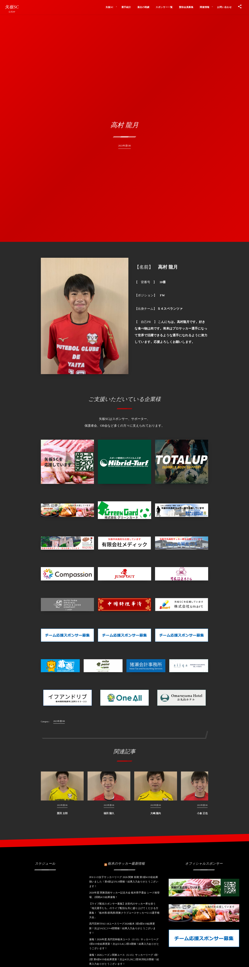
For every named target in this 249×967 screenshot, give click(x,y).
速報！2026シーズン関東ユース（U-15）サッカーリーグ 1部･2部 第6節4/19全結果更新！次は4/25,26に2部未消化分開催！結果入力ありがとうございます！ (124, 959)
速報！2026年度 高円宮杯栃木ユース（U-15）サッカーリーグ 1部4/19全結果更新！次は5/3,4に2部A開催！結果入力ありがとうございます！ (124, 944)
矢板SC (12, 7)
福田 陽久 (108, 816)
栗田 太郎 (62, 816)
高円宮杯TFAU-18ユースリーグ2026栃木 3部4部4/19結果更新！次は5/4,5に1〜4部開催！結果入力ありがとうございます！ (122, 928)
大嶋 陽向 (155, 816)
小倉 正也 (202, 816)
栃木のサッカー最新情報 (126, 860)
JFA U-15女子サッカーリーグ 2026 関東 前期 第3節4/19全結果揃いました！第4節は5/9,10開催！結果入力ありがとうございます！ (123, 882)
